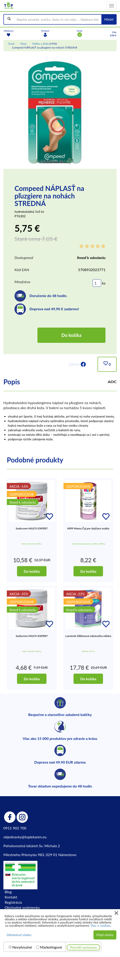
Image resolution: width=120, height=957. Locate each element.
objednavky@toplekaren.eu (25, 837)
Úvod (11, 43)
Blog (8, 892)
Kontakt (11, 897)
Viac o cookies (100, 925)
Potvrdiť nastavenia (83, 947)
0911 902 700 (14, 828)
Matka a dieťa (40, 43)
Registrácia (13, 902)
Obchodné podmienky (22, 907)
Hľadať (108, 19)
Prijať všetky (104, 935)
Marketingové (51, 947)
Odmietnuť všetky (19, 935)
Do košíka (71, 335)
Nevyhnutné (22, 947)
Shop (23, 43)
